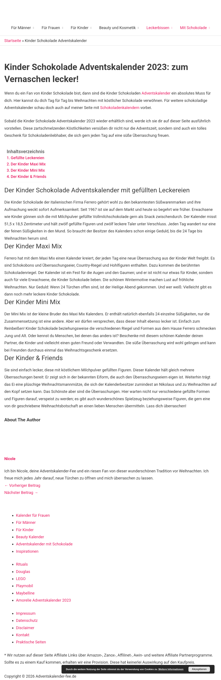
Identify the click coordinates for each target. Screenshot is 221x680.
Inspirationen (27, 551)
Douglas (23, 571)
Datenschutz (27, 620)
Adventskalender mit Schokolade (44, 544)
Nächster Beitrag (21, 492)
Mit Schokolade (193, 27)
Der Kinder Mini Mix (28, 170)
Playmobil (24, 586)
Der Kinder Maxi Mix (28, 164)
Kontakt (22, 635)
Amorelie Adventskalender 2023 (43, 600)
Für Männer (21, 27)
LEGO (21, 578)
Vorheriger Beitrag (22, 485)
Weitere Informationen (170, 669)
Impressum (26, 613)
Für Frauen (51, 27)
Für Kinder (79, 27)
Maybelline (25, 593)
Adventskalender (156, 93)
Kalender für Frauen (33, 515)
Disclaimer (25, 628)
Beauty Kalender (30, 537)
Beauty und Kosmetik (117, 27)
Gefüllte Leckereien (27, 158)
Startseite (12, 40)
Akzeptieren (199, 669)
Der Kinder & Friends (28, 176)
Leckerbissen (158, 27)
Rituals (22, 564)
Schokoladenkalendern (119, 107)
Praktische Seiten (31, 642)
